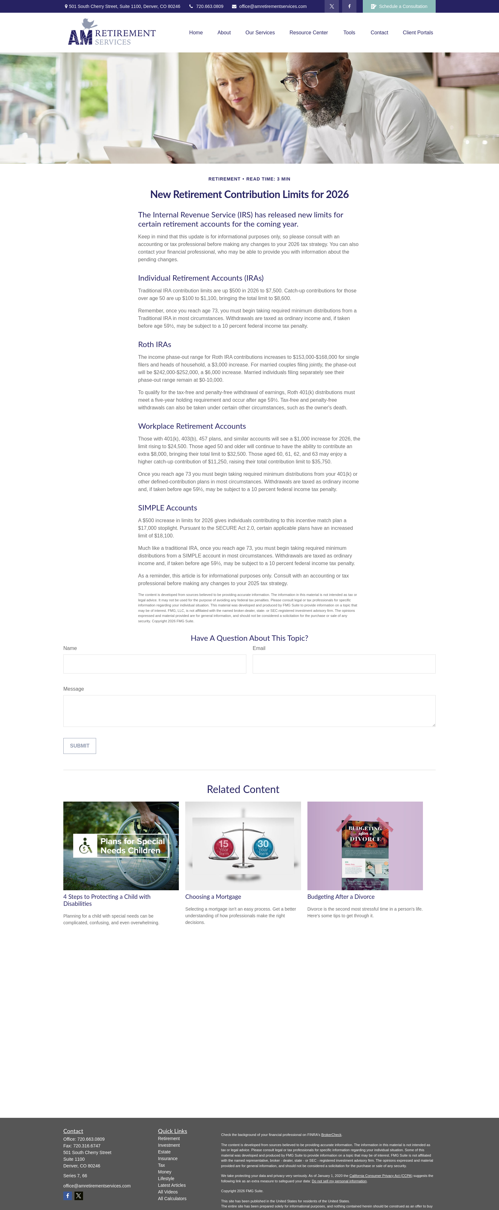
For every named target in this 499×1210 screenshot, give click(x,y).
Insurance (168, 1158)
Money (165, 1171)
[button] (196, 32)
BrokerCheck (331, 1135)
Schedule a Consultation (399, 6)
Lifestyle (166, 1178)
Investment (169, 1145)
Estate (164, 1151)
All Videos (168, 1191)
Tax (161, 1165)
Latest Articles (172, 1185)
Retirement (169, 1138)
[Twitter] (332, 6)
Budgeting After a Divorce (341, 896)
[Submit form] (79, 746)
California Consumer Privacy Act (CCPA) (380, 1176)
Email (259, 648)
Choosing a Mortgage (213, 896)
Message (73, 689)
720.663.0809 (205, 6)
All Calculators (172, 1198)
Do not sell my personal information (339, 1181)
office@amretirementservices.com (269, 6)
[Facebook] (349, 6)
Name (70, 648)
